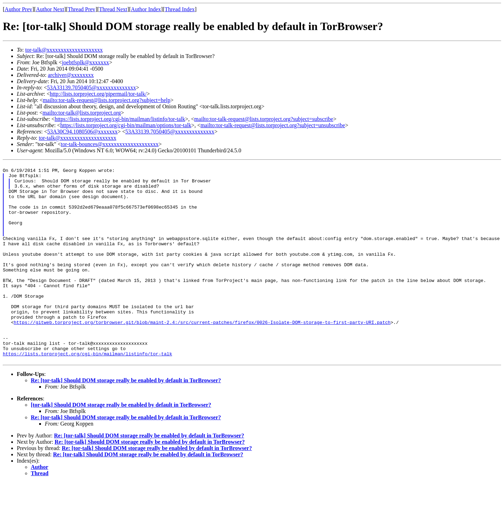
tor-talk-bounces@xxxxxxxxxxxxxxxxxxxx (110, 144)
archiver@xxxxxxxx (71, 75)
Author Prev (18, 9)
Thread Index (180, 9)
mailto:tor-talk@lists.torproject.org (81, 113)
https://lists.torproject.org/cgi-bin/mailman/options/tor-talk (125, 125)
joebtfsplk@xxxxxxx (85, 62)
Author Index (146, 9)
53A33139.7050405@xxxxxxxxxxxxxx (91, 87)
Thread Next (113, 9)
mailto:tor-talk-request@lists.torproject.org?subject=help (106, 100)
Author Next (50, 9)
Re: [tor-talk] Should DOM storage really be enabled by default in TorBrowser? (126, 420)
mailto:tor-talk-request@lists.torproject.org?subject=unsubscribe (273, 125)
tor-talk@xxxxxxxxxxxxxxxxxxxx (64, 50)
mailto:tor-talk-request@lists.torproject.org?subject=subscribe (263, 119)
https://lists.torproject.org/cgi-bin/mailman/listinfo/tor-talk (120, 119)
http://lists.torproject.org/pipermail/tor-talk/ (98, 94)
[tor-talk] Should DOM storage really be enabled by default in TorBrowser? (121, 445)
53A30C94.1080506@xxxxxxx (82, 132)
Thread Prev (82, 9)
